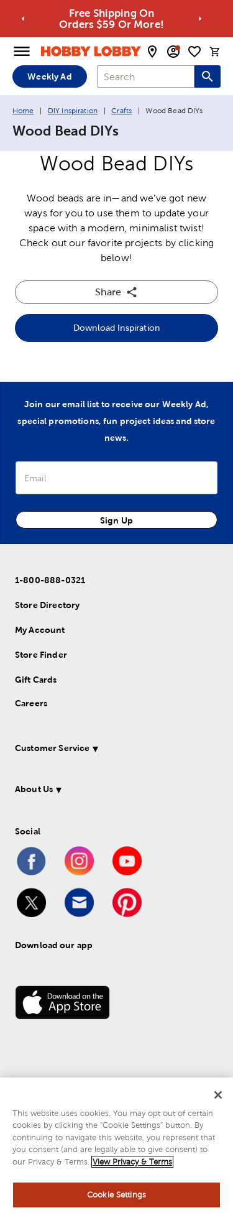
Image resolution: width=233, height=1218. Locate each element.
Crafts (121, 110)
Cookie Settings (116, 1194)
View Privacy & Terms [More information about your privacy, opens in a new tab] (132, 1161)
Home (23, 110)
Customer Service (52, 748)
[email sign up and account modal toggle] (173, 51)
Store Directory (47, 605)
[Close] (218, 1095)
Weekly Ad (49, 76)
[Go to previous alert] (23, 18)
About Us (34, 789)
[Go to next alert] (200, 18)
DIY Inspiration (73, 110)
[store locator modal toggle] (152, 51)
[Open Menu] (21, 51)
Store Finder (41, 655)
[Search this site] (207, 76)
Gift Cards (36, 680)
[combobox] (145, 76)
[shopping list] (194, 51)
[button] (114, 750)
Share (116, 292)
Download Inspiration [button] (116, 328)
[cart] (215, 51)
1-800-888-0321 (50, 580)
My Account (40, 630)
